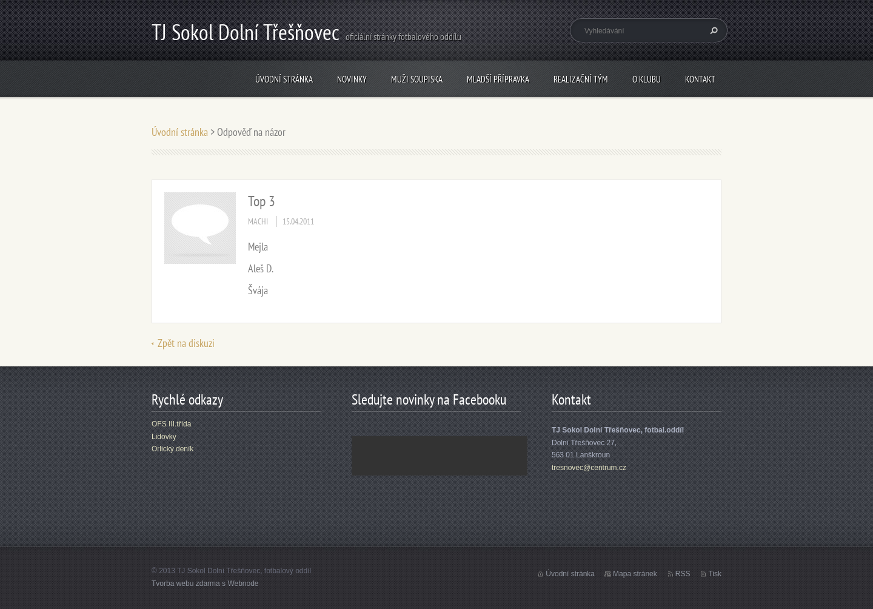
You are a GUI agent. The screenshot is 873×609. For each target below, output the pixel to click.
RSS (683, 574)
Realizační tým (581, 79)
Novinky (352, 79)
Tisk (714, 574)
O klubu (646, 79)
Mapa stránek (635, 574)
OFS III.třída (171, 424)
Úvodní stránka (284, 79)
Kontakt (700, 79)
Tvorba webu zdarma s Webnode (205, 583)
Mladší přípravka (498, 79)
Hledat (712, 30)
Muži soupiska (417, 79)
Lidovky (164, 436)
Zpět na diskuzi (186, 343)
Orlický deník (172, 449)
